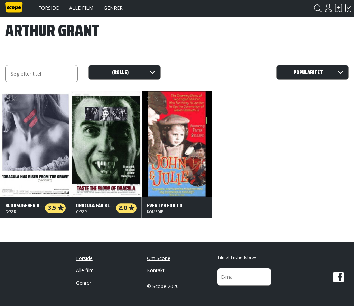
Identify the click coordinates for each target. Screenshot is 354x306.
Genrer (113, 7)
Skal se (338, 8)
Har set (349, 8)
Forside (48, 7)
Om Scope (158, 258)
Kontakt (156, 270)
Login (328, 8)
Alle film (81, 7)
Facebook (338, 277)
